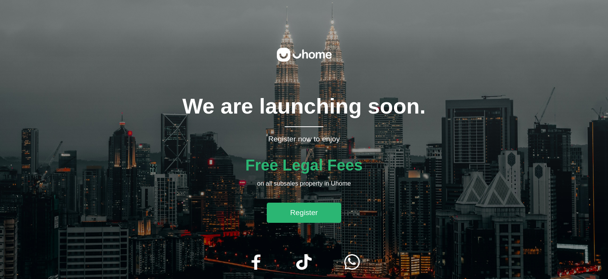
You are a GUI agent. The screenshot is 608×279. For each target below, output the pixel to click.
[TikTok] (304, 262)
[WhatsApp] (352, 262)
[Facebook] (256, 262)
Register (304, 212)
